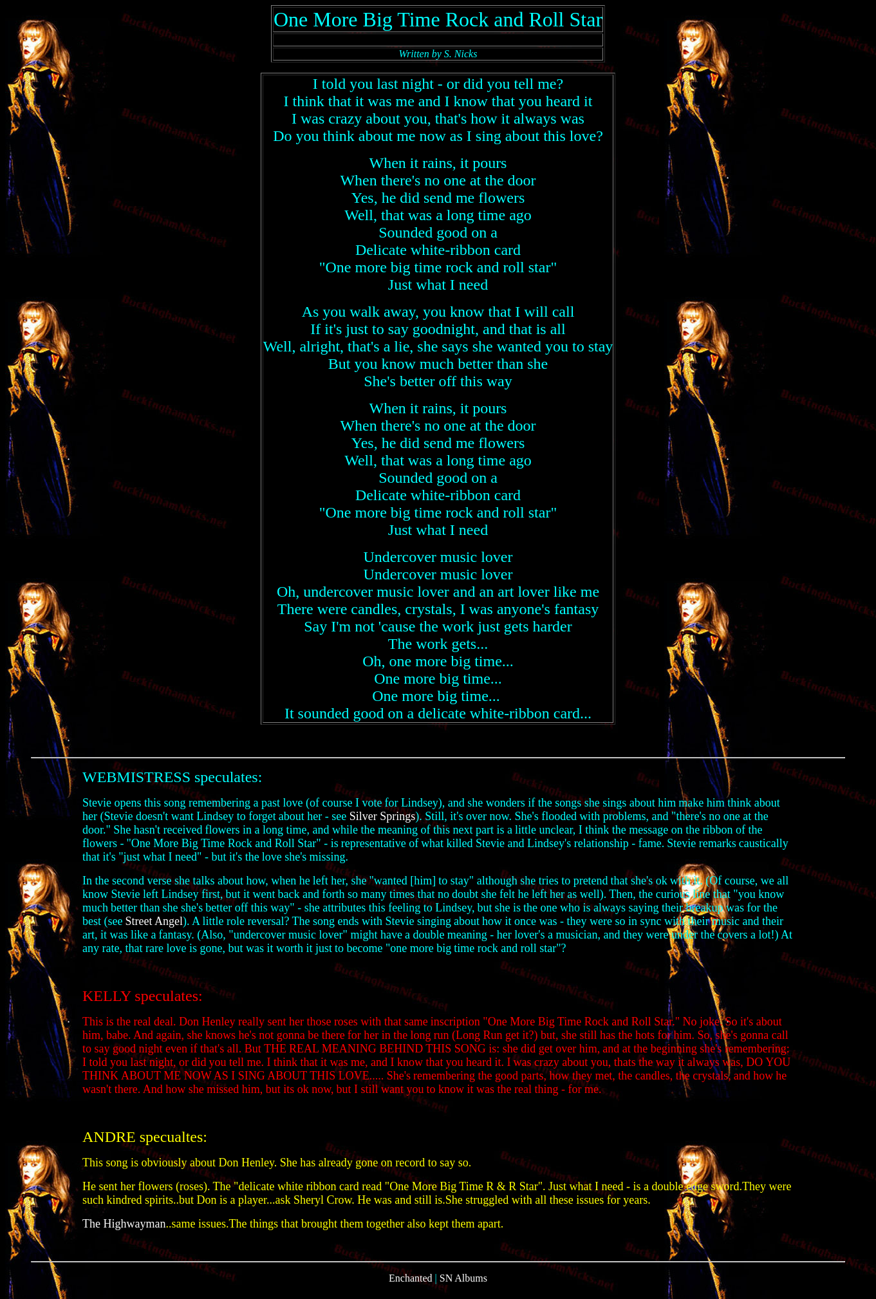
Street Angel (153, 928)
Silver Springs (382, 824)
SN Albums (463, 1287)
